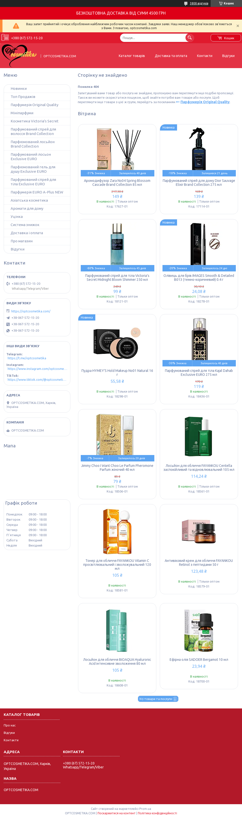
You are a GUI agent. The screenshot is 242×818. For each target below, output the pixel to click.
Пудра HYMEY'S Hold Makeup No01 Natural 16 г (117, 373)
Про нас (10, 725)
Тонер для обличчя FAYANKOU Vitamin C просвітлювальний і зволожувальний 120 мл (117, 565)
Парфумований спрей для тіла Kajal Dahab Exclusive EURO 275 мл (199, 373)
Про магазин (22, 241)
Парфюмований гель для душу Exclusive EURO (33, 169)
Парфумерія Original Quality (205, 102)
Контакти (204, 56)
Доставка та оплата (171, 56)
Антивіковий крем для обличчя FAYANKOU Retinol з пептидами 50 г (199, 563)
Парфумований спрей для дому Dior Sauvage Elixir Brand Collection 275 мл (199, 183)
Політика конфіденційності (157, 813)
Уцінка (17, 216)
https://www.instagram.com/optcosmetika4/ (38, 368)
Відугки (17, 249)
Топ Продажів (23, 97)
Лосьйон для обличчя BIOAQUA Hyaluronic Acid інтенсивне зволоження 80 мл (117, 662)
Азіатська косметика (29, 200)
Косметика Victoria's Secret (35, 121)
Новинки (19, 88)
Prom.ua (145, 808)
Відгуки (228, 56)
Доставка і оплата (27, 233)
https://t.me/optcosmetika (27, 358)
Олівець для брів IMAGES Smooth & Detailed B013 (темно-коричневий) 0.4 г (198, 278)
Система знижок (25, 225)
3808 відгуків (199, 3)
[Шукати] (189, 37)
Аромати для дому (27, 208)
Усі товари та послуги (155, 699)
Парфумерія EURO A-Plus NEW (37, 192)
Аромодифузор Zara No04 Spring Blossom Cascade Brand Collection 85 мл (117, 183)
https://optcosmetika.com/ (30, 311)
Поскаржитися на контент (117, 813)
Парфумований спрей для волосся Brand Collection (33, 131)
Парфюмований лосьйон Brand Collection (33, 144)
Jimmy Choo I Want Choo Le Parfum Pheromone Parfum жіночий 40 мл (117, 468)
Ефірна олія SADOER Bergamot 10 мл (199, 660)
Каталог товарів (132, 56)
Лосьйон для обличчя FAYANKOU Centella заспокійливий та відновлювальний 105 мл (198, 468)
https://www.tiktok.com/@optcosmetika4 (38, 379)
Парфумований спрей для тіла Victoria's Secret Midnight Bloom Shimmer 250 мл (117, 278)
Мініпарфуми (22, 113)
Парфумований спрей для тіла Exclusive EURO (33, 181)
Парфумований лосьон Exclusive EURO (31, 156)
